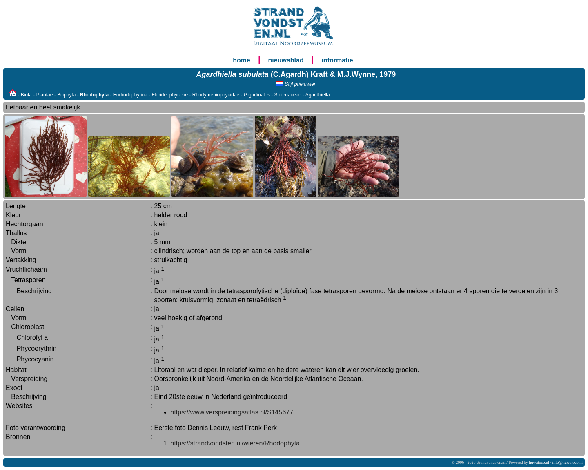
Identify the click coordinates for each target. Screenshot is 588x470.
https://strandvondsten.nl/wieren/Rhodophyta (235, 443)
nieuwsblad (286, 60)
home (241, 60)
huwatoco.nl (539, 462)
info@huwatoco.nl (567, 462)
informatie (337, 60)
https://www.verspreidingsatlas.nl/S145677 (232, 412)
